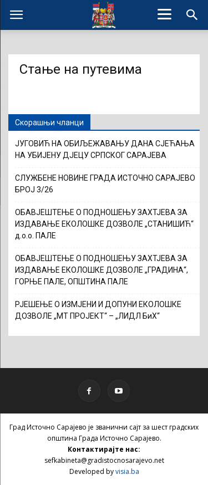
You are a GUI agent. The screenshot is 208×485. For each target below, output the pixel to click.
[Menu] (164, 14)
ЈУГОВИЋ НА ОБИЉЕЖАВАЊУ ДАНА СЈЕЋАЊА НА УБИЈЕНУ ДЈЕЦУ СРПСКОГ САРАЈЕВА (105, 149)
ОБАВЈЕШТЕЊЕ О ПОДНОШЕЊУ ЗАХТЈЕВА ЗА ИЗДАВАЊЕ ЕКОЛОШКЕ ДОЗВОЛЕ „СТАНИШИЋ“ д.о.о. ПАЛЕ (104, 224)
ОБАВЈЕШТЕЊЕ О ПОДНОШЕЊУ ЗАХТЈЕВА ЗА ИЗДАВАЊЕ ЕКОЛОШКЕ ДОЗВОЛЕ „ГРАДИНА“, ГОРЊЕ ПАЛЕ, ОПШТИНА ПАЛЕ (101, 270)
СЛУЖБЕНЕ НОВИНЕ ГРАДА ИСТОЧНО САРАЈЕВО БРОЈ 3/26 (105, 183)
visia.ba (127, 471)
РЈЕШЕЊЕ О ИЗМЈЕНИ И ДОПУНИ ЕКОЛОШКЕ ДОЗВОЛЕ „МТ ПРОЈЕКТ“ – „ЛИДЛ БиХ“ (98, 310)
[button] (192, 15)
